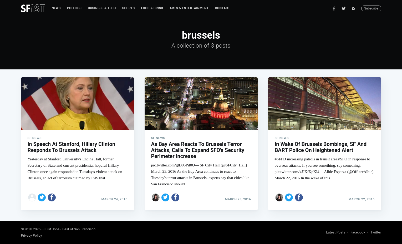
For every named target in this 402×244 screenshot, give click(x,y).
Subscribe (371, 8)
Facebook (357, 232)
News (56, 8)
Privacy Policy (31, 235)
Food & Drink (152, 8)
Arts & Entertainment (189, 8)
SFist (25, 229)
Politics (74, 8)
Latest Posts (335, 232)
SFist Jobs (51, 229)
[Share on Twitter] (41, 197)
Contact (222, 8)
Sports (128, 8)
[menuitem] (56, 8)
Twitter (375, 232)
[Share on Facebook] (51, 197)
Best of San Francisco (78, 229)
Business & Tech (102, 8)
